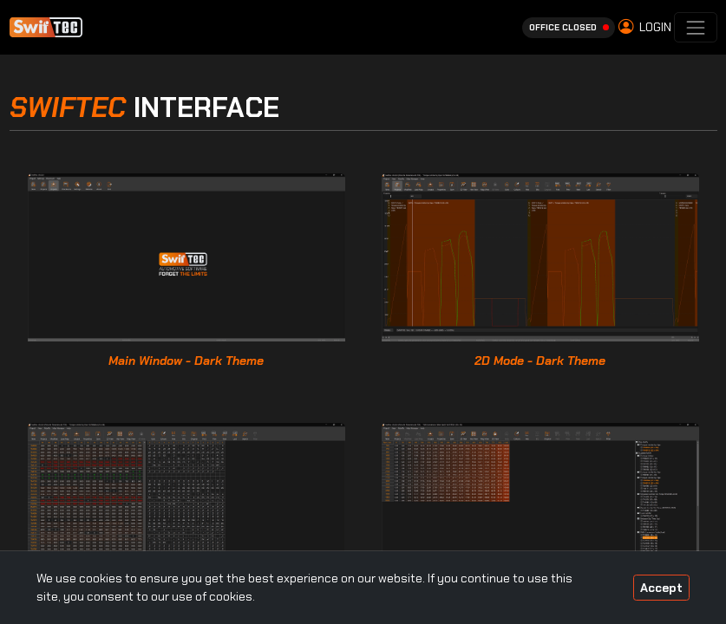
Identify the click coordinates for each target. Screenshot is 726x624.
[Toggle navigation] (695, 27)
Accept (661, 587)
